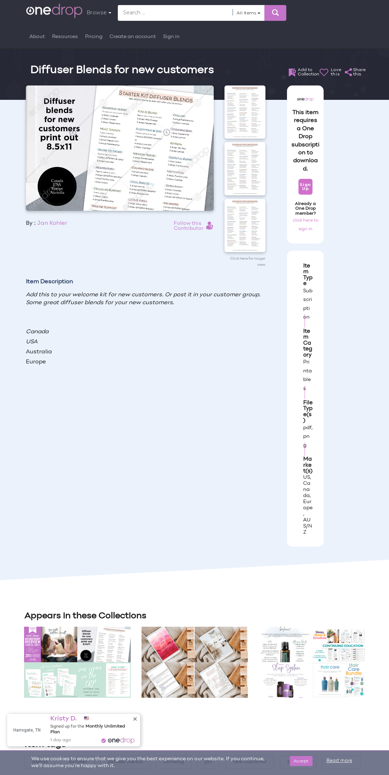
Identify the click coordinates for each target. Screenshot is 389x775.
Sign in (171, 36)
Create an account (133, 36)
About (37, 36)
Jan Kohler (52, 223)
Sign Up (305, 186)
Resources (65, 36)
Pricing (93, 36)
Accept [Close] (301, 761)
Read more (339, 761)
